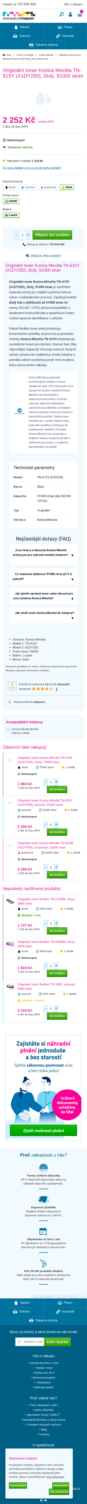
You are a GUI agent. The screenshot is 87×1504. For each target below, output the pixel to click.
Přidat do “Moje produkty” (43, 266)
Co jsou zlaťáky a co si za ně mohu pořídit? (32, 178)
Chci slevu (57, 1353)
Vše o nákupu (73, 4)
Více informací (55, 1477)
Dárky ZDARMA (44, 1420)
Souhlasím (18, 1485)
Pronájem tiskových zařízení (44, 1435)
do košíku (57, 800)
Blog (44, 1440)
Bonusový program (44, 1388)
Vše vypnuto (59, 1492)
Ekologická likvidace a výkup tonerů (44, 1430)
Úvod (8, 66)
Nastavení (60, 1485)
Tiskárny (21, 47)
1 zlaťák (70, 778)
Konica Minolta (46, 66)
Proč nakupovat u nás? (44, 1415)
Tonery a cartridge (25, 66)
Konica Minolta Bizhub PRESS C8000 (25, 741)
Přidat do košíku (52, 246)
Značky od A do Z (44, 1383)
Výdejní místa (44, 1378)
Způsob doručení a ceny (44, 1373)
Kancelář (65, 47)
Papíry (65, 38)
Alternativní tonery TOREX (44, 1425)
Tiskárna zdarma (43, 56)
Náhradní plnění (44, 1398)
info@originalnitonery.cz (66, 1499)
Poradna (44, 1445)
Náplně (22, 38)
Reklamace (44, 1393)
